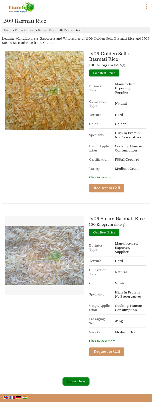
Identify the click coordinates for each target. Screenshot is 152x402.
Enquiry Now (75, 381)
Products (20, 30)
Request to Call (107, 188)
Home (8, 30)
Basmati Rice (46, 30)
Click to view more (102, 177)
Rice (32, 30)
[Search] (93, 5)
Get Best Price (104, 73)
